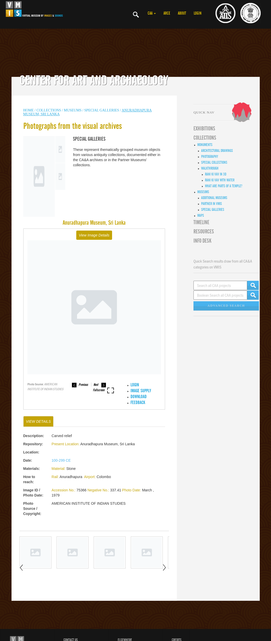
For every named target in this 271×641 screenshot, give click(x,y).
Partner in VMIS (211, 203)
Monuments (204, 144)
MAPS (200, 215)
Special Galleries (101, 110)
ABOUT (182, 13)
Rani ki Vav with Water (219, 180)
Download (139, 396)
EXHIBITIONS (204, 128)
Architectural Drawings (217, 150)
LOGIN (197, 13)
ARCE (167, 13)
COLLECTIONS (49, 110)
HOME (28, 110)
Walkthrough (210, 168)
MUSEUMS (72, 110)
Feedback (138, 402)
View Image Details (94, 235)
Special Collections (214, 162)
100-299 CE (61, 460)
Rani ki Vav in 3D (215, 174)
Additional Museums (214, 197)
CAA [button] (152, 13)
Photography (209, 156)
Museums (203, 192)
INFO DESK (202, 240)
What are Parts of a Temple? (223, 186)
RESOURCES (203, 231)
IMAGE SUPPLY (141, 391)
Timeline (201, 222)
